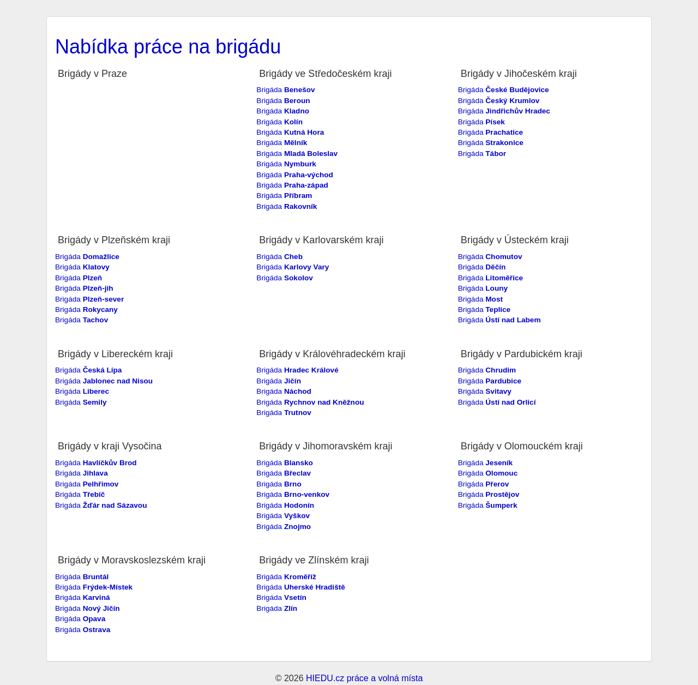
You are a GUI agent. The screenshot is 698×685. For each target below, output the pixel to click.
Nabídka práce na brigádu (168, 46)
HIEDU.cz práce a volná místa (364, 678)
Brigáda (285, 90)
